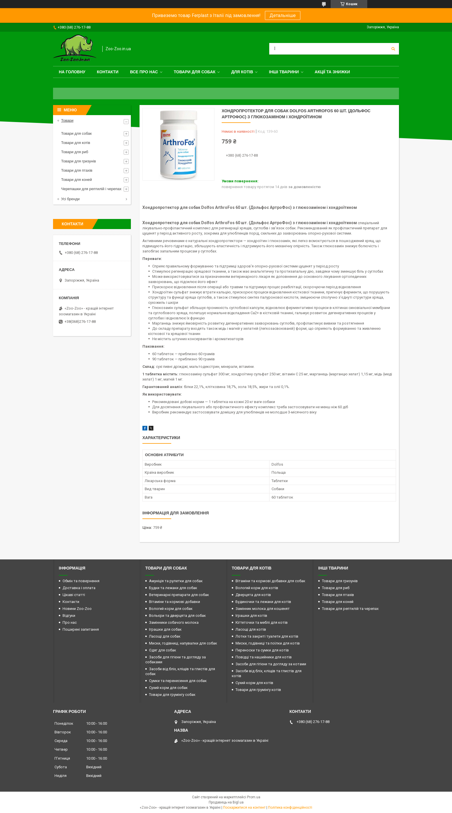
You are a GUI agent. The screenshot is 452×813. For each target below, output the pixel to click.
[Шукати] (393, 49)
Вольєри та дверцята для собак (177, 615)
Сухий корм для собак (168, 687)
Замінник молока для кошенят (263, 608)
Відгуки (69, 615)
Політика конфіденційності (290, 807)
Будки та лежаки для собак (173, 588)
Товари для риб (74, 152)
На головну (72, 72)
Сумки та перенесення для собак (178, 681)
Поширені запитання (81, 629)
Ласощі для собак (164, 636)
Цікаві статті (74, 595)
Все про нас (144, 72)
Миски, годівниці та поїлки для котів (268, 643)
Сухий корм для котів (254, 683)
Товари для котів (75, 143)
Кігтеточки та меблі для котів (262, 622)
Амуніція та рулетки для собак (176, 581)
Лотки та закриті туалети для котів (267, 636)
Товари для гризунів (78, 161)
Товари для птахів (76, 170)
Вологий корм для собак (171, 608)
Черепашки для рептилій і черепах (91, 189)
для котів (242, 72)
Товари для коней (76, 179)
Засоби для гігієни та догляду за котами (271, 664)
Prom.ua (253, 797)
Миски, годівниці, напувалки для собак (183, 643)
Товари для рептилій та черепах (350, 608)
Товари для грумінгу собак (172, 694)
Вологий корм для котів (257, 588)
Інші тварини (284, 72)
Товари (67, 120)
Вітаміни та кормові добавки (174, 602)
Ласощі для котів (251, 629)
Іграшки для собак (165, 629)
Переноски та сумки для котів (262, 650)
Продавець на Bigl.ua (226, 802)
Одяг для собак (162, 650)
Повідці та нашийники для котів (264, 657)
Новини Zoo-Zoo (77, 608)
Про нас (70, 622)
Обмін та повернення (81, 581)
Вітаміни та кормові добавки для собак (270, 581)
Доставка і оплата (79, 588)
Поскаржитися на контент (244, 807)
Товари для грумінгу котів (258, 690)
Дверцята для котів (253, 595)
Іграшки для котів (251, 615)
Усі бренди (70, 199)
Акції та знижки (332, 72)
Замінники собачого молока (174, 622)
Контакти (107, 72)
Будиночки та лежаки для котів (263, 602)
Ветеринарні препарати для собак (179, 595)
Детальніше (283, 15)
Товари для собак (195, 72)
